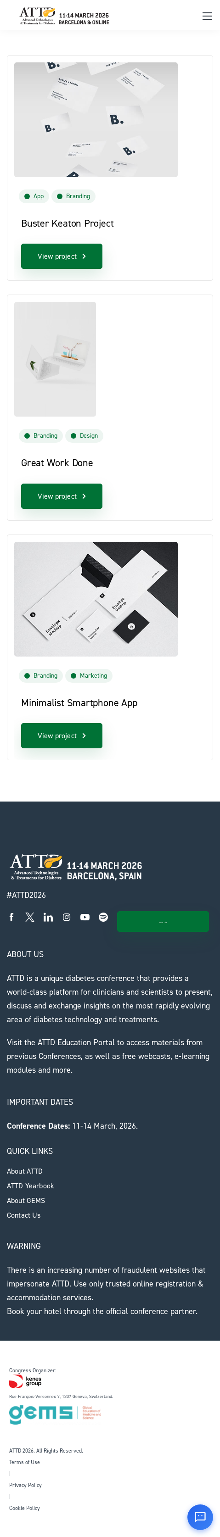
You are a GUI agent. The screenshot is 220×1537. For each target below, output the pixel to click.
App (39, 196)
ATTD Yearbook (30, 1186)
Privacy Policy (25, 1485)
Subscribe (163, 922)
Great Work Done (57, 462)
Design (89, 435)
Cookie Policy (24, 1508)
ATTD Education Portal (76, 1042)
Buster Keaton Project (67, 223)
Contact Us (24, 1215)
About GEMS (26, 1200)
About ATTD (25, 1171)
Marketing (93, 675)
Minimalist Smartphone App (79, 702)
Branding (78, 196)
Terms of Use (24, 1462)
